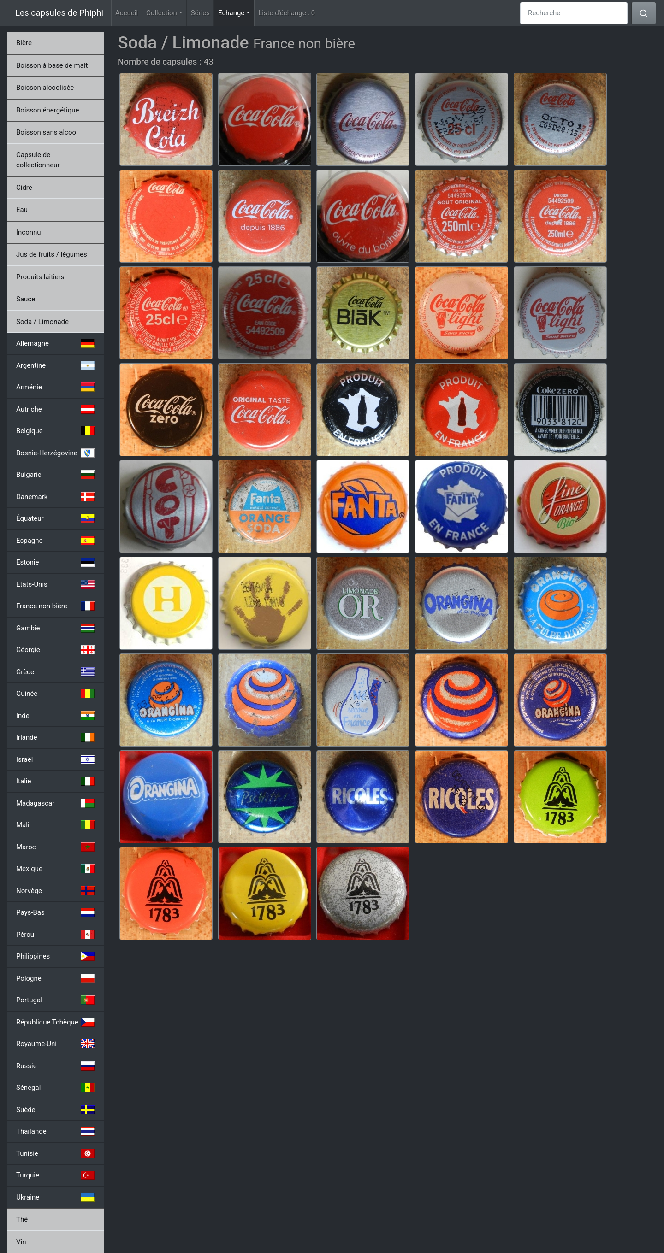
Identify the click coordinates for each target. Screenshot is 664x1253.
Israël (55, 759)
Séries (200, 13)
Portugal (55, 1000)
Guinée (55, 693)
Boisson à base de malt (52, 65)
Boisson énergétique (47, 110)
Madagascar (55, 803)
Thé (22, 1219)
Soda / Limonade (42, 322)
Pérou (55, 934)
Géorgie (55, 649)
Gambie (55, 628)
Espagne (55, 540)
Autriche (55, 409)
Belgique (55, 430)
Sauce (25, 299)
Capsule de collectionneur (38, 160)
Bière (24, 43)
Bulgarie (55, 474)
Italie (55, 781)
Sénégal (55, 1087)
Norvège (55, 890)
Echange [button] (236, 12)
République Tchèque (55, 1022)
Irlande (55, 737)
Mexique (55, 868)
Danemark (55, 496)
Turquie (55, 1175)
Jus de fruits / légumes (51, 254)
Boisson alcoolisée (45, 87)
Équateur (55, 518)
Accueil (126, 13)
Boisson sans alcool (47, 132)
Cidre (24, 187)
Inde (55, 715)
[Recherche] (574, 13)
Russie (55, 1066)
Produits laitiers (40, 277)
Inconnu (28, 232)
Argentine (55, 365)
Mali (55, 824)
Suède (55, 1109)
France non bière (55, 606)
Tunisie (55, 1153)
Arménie (55, 387)
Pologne (55, 978)
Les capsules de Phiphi (59, 13)
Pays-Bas (55, 912)
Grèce (55, 672)
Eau (22, 210)
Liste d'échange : (286, 13)
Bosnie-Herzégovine (55, 453)
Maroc (55, 847)
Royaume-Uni (55, 1043)
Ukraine (55, 1197)
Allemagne (55, 343)
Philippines (55, 956)
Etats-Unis (55, 584)
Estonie (55, 562)
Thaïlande (55, 1131)
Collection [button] (161, 13)
